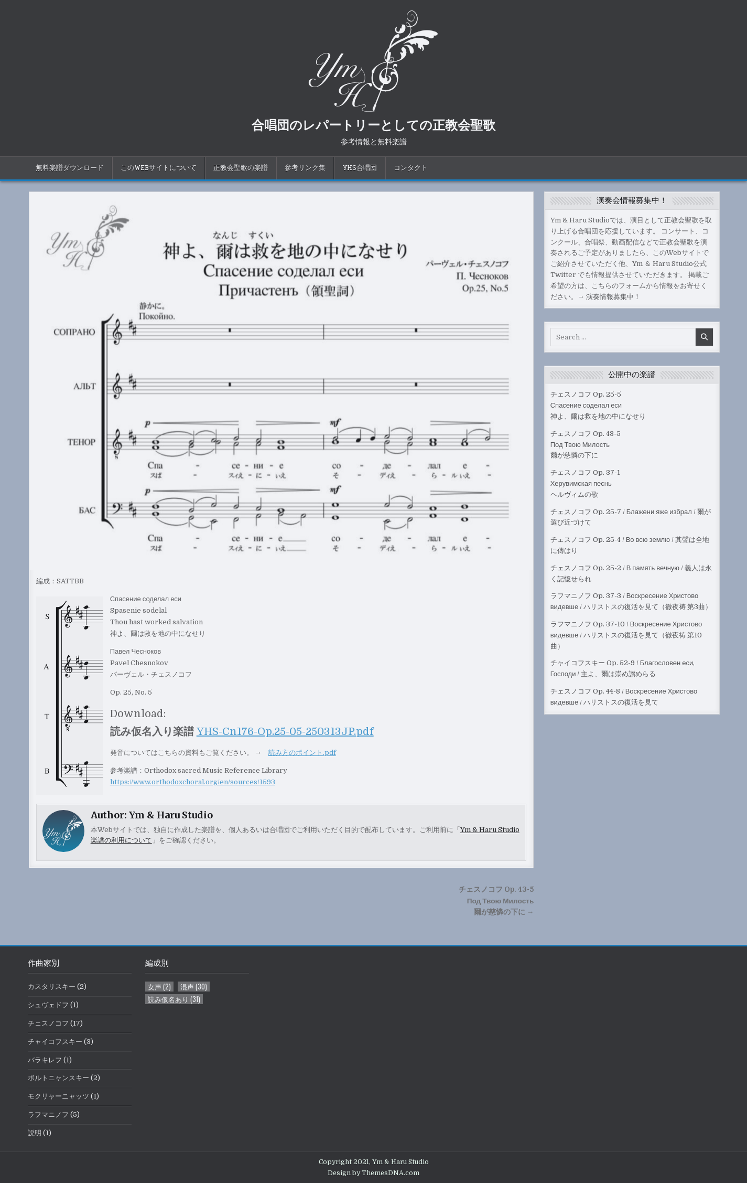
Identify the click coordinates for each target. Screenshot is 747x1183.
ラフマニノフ (48, 1114)
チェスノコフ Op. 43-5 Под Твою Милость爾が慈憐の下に (585, 445)
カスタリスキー (51, 986)
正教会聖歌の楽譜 (240, 168)
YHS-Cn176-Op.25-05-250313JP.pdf (285, 732)
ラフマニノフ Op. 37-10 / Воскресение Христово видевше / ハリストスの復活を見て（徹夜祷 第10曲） (626, 635)
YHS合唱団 (359, 168)
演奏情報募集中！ (613, 297)
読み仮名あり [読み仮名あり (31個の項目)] (174, 999)
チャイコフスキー (55, 1042)
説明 (34, 1133)
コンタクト (411, 168)
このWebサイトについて (159, 168)
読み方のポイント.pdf (302, 752)
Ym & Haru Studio (171, 815)
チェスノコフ (48, 1023)
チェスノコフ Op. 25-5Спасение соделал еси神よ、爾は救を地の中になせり (598, 405)
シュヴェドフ (48, 1005)
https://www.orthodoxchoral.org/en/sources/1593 (192, 782)
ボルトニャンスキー (58, 1078)
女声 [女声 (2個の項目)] (159, 987)
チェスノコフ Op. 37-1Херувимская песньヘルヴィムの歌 (585, 483)
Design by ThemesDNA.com (373, 1173)
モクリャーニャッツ (58, 1096)
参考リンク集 (305, 168)
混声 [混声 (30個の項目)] (193, 987)
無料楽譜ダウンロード (70, 168)
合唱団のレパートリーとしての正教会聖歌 (373, 124)
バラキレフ (45, 1060)
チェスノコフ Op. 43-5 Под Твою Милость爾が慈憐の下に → (496, 901)
